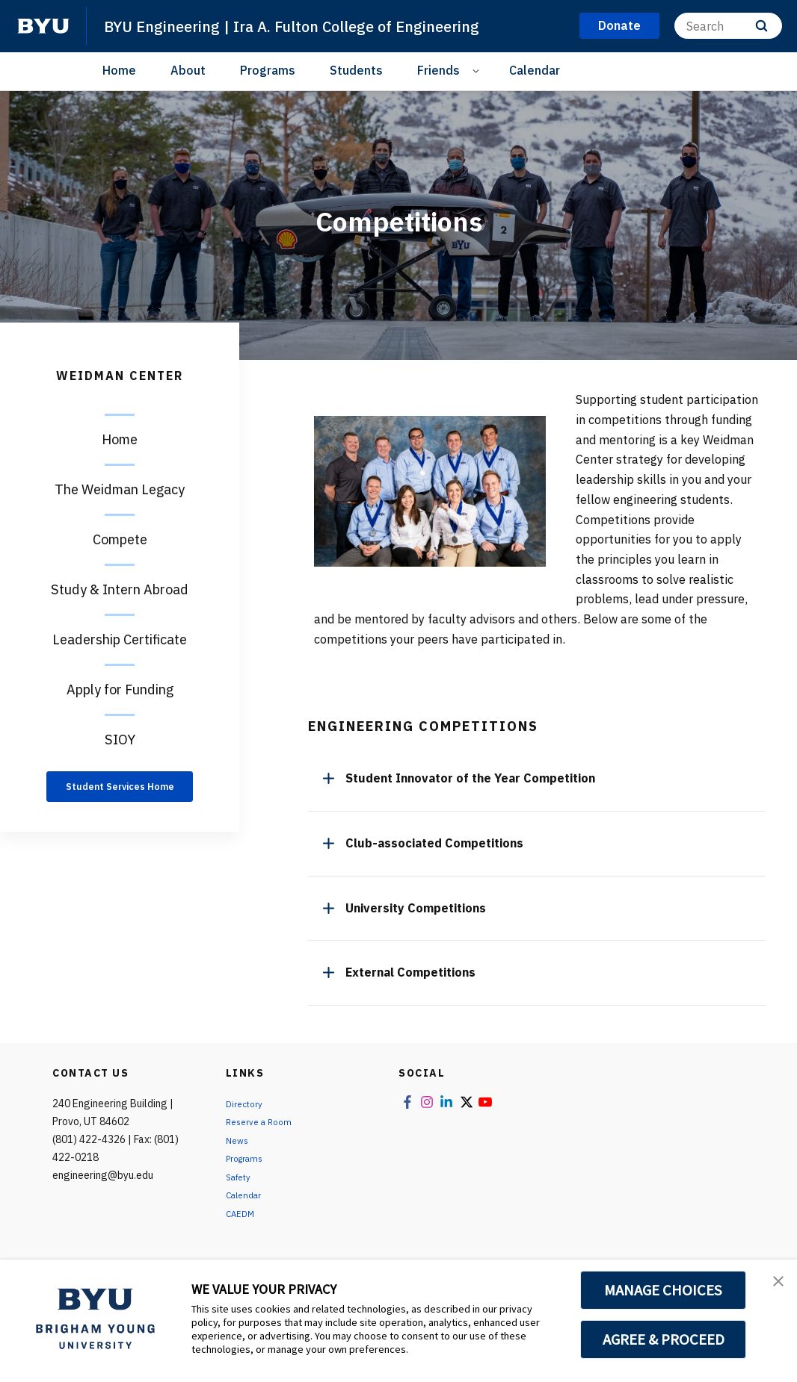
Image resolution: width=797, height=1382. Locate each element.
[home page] (43, 26)
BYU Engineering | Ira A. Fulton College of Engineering (330, 25)
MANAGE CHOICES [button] (663, 1290)
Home (119, 70)
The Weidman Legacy (120, 489)
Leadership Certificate (119, 639)
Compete (120, 539)
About (188, 70)
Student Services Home (120, 795)
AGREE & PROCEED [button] (663, 1339)
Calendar (534, 70)
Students (356, 70)
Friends (438, 70)
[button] (772, 1286)
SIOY (120, 739)
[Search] (728, 26)
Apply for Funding (120, 689)
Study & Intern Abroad (119, 589)
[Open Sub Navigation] (478, 70)
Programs (267, 70)
